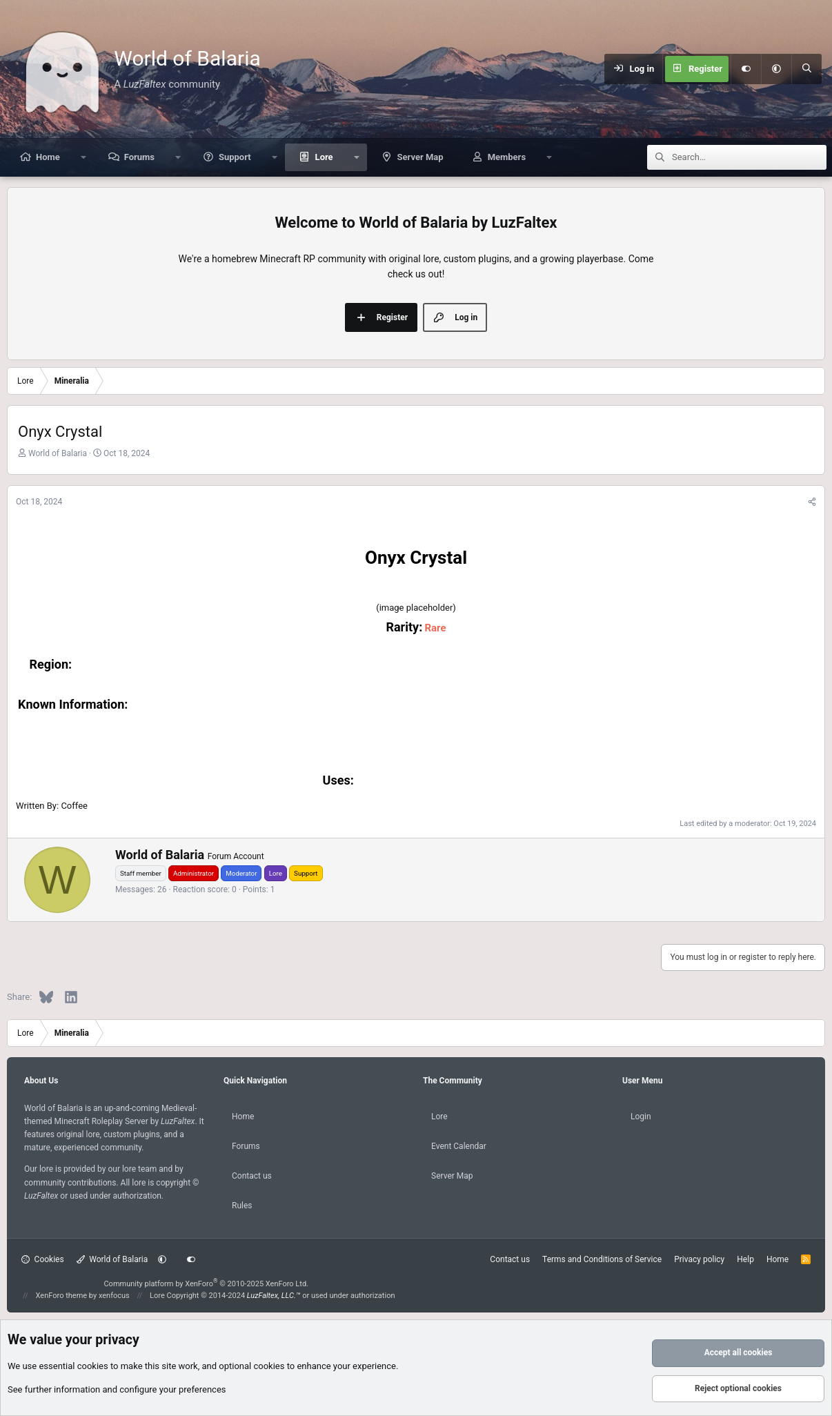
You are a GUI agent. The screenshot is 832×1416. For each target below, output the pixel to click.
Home (48, 157)
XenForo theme (62, 1295)
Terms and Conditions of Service (602, 1259)
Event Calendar (458, 1146)
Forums (139, 157)
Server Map (420, 157)
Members (507, 157)
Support (235, 157)
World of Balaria (112, 1259)
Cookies (42, 1259)
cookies (92, 1366)
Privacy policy (699, 1259)
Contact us (252, 1176)
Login (641, 1116)
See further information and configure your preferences (117, 1389)
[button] (776, 69)
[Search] (806, 69)
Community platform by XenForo (205, 1283)
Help (745, 1259)
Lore (324, 157)
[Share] (812, 502)
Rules (242, 1205)
